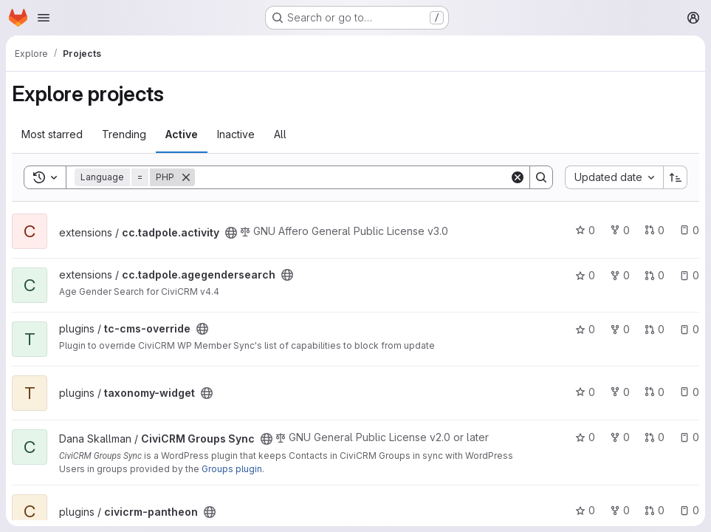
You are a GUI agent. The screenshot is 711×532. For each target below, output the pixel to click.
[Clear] (517, 177)
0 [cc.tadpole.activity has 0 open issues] (689, 230)
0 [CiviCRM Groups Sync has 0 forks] (620, 437)
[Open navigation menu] (43, 18)
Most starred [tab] (52, 134)
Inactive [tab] (236, 134)
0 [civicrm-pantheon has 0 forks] (620, 510)
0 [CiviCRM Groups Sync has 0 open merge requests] (654, 437)
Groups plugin (232, 468)
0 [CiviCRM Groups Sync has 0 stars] (585, 437)
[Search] (352, 177)
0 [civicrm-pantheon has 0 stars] (585, 510)
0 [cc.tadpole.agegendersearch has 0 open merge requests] (654, 275)
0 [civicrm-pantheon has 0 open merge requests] (654, 510)
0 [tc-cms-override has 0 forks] (620, 329)
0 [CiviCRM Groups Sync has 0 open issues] (689, 437)
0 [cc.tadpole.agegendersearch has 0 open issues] (689, 275)
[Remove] (186, 177)
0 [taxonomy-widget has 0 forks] (620, 392)
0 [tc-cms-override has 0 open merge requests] (654, 329)
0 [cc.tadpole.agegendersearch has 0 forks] (620, 275)
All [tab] (280, 134)
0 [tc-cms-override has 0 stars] (585, 329)
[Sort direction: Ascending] (675, 177)
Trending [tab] (124, 134)
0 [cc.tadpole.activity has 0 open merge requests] (654, 230)
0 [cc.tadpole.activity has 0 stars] (585, 230)
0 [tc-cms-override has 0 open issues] (689, 329)
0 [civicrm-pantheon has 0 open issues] (689, 510)
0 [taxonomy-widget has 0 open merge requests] (654, 392)
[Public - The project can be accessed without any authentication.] (231, 233)
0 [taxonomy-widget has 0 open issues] (689, 392)
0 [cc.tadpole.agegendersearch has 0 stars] (585, 275)
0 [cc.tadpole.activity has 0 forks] (620, 230)
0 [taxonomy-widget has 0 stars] (585, 392)
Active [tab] (181, 134)
